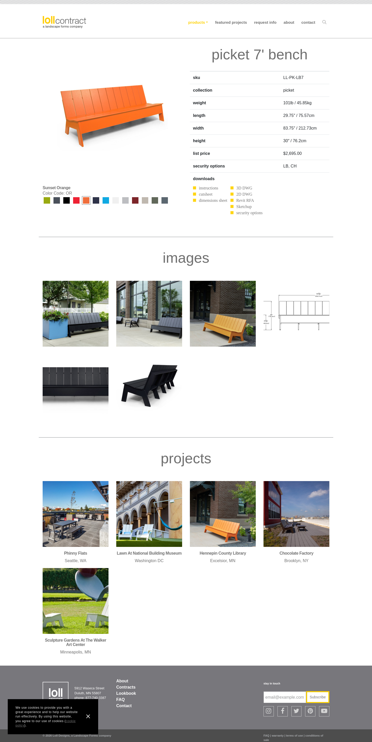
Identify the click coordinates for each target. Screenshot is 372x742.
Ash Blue (164, 200)
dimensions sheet (213, 200)
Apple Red (76, 200)
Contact (308, 22)
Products (196, 22)
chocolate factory (296, 553)
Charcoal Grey (56, 200)
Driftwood (125, 200)
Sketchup (244, 206)
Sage (155, 200)
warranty (278, 731)
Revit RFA (245, 200)
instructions (208, 188)
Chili (135, 200)
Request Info (265, 22)
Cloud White (115, 200)
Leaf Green (47, 200)
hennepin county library (223, 553)
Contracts (126, 687)
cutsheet (205, 194)
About (289, 22)
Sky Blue (106, 200)
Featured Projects (231, 22)
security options (249, 213)
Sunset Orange (86, 200)
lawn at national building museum (149, 553)
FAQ (120, 699)
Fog (145, 200)
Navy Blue (96, 200)
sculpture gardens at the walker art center (75, 642)
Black (66, 200)
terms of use (294, 731)
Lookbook (126, 693)
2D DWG (244, 194)
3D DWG (244, 188)
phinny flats (75, 553)
